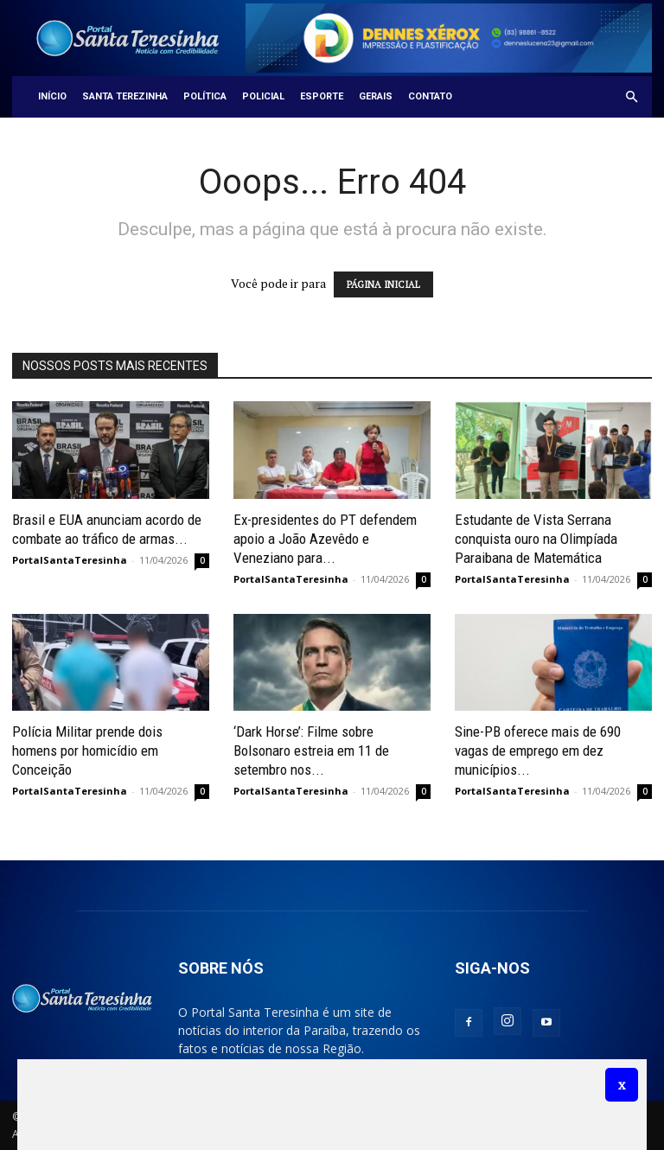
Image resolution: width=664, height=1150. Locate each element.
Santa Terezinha (125, 96)
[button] (631, 97)
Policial (263, 96)
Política (205, 96)
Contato (430, 96)
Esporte (321, 96)
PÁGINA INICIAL (383, 284)
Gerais (376, 96)
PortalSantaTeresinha (69, 559)
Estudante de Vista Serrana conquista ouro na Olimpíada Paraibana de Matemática (536, 538)
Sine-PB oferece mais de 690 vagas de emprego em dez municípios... (538, 750)
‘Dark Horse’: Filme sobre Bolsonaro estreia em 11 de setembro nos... (311, 750)
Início (52, 96)
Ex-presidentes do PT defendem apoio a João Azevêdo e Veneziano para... (325, 538)
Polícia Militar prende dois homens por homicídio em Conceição (87, 750)
